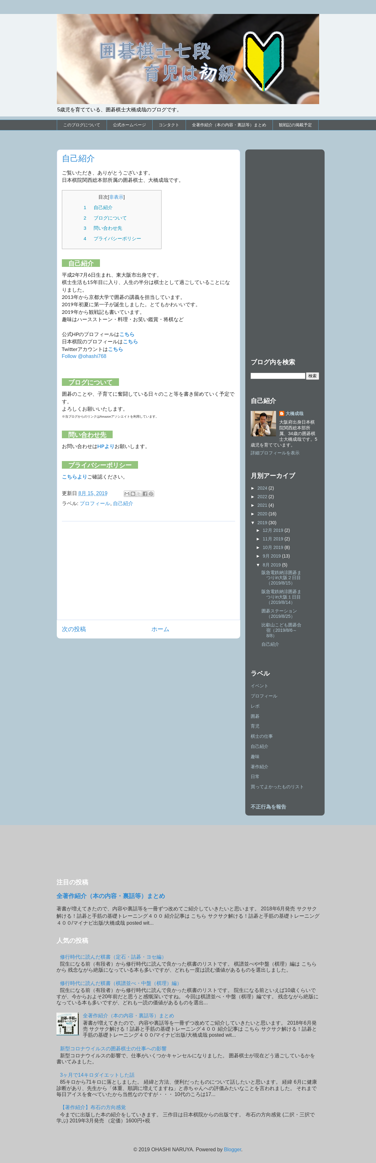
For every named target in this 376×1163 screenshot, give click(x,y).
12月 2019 (274, 530)
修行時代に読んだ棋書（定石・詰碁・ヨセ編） (113, 957)
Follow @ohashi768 (84, 356)
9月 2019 (272, 555)
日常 (255, 776)
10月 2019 (274, 547)
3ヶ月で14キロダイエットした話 (97, 1075)
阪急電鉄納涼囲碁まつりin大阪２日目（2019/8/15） (281, 578)
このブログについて (81, 124)
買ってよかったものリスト (277, 786)
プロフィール (95, 503)
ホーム (160, 629)
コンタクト (169, 124)
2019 (262, 522)
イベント (259, 685)
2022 (262, 496)
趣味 (255, 756)
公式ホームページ (129, 124)
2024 (262, 488)
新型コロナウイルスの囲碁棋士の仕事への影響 (113, 1048)
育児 (255, 726)
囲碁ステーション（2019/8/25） (279, 613)
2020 (262, 513)
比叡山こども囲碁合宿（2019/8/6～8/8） (281, 630)
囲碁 (255, 716)
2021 (262, 505)
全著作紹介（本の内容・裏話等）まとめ (229, 124)
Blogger (232, 1149)
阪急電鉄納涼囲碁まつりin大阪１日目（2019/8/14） (281, 597)
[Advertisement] (148, 570)
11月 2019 (274, 538)
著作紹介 (259, 766)
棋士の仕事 (262, 736)
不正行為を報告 (268, 806)
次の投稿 (74, 629)
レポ (255, 706)
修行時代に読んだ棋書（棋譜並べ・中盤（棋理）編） (121, 983)
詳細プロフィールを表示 (275, 452)
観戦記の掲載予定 (295, 124)
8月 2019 (272, 564)
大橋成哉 (294, 413)
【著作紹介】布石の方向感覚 (93, 1107)
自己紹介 (123, 503)
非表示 (116, 197)
